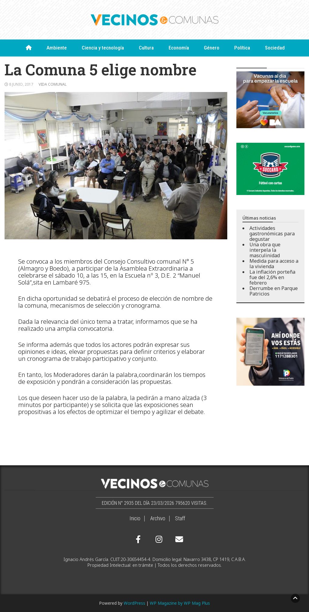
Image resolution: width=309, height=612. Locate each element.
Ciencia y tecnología (103, 48)
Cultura (146, 48)
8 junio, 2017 (21, 84)
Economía (179, 48)
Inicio (134, 518)
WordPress (134, 603)
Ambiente (56, 48)
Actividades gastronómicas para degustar (272, 233)
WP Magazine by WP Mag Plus (180, 603)
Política (242, 48)
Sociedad (275, 48)
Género (211, 48)
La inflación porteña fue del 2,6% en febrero (272, 277)
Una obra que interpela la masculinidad (264, 250)
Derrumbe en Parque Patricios (273, 291)
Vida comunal (53, 84)
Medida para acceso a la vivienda (273, 264)
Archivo (157, 518)
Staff (180, 518)
